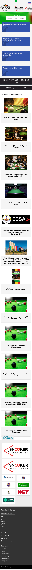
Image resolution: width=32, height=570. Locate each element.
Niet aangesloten (5, 553)
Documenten (4, 525)
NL (2, 528)
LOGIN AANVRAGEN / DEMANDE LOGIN (16, 81)
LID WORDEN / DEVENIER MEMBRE (16, 88)
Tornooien (3, 519)
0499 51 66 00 (6, 540)
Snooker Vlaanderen (6, 556)
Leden (2, 526)
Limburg (3, 551)
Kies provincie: (16, 15)
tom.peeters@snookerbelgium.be (9, 541)
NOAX (29, 567)
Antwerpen (3, 548)
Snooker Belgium (5, 518)
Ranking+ (3, 523)
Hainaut (3, 550)
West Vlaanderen (5, 562)
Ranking (3, 521)
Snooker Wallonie (5, 558)
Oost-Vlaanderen (5, 555)
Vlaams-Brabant (4, 560)
